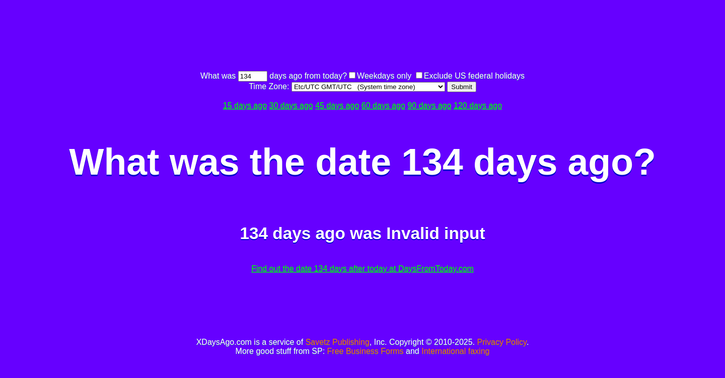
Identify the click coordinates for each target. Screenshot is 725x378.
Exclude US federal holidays (474, 75)
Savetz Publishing (338, 342)
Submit (461, 87)
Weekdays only (384, 75)
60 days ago (383, 105)
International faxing (455, 351)
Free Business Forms (365, 351)
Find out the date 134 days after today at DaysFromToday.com (362, 268)
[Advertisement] (362, 36)
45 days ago (337, 105)
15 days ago (245, 105)
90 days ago (429, 105)
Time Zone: (270, 86)
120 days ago (478, 105)
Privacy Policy (502, 342)
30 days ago (291, 105)
